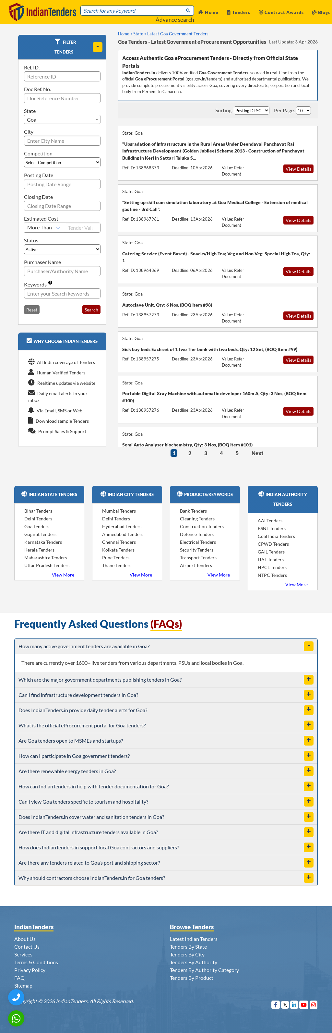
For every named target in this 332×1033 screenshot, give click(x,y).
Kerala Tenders (39, 550)
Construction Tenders (202, 526)
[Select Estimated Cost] (44, 228)
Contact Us (27, 946)
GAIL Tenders (271, 551)
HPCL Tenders (272, 567)
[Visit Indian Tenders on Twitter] (285, 1005)
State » (139, 33)
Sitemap (23, 985)
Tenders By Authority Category (204, 970)
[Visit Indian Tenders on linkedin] (294, 1005)
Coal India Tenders (276, 536)
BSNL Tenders (272, 528)
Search (91, 309)
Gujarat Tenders (40, 534)
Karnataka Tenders (43, 542)
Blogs (321, 12)
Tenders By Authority (193, 962)
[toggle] (97, 47)
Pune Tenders (115, 557)
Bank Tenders (193, 511)
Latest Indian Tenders (194, 939)
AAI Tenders (270, 520)
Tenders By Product (191, 978)
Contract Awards (281, 12)
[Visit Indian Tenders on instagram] (314, 1005)
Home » (125, 33)
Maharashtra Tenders (45, 557)
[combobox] (62, 119)
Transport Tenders (198, 557)
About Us (25, 939)
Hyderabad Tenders (121, 526)
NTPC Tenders (272, 575)
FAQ (19, 978)
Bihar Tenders (38, 511)
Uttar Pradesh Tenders (46, 565)
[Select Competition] (62, 162)
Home (208, 12)
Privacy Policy (29, 970)
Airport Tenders (196, 565)
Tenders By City (187, 954)
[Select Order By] (251, 110)
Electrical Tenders (198, 542)
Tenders (239, 12)
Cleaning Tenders (197, 518)
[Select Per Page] (303, 110)
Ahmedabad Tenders (122, 534)
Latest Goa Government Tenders (177, 33)
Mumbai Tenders (119, 511)
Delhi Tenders (38, 518)
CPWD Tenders (273, 544)
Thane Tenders (116, 565)
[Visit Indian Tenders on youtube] (304, 1005)
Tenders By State (188, 946)
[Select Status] (62, 249)
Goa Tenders (36, 526)
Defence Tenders (197, 534)
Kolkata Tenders (118, 550)
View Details (298, 169)
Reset (31, 309)
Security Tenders (196, 550)
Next (257, 453)
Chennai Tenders (119, 542)
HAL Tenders (271, 559)
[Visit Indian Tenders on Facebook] (275, 1005)
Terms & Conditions (36, 962)
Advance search (175, 19)
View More (63, 574)
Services (23, 954)
